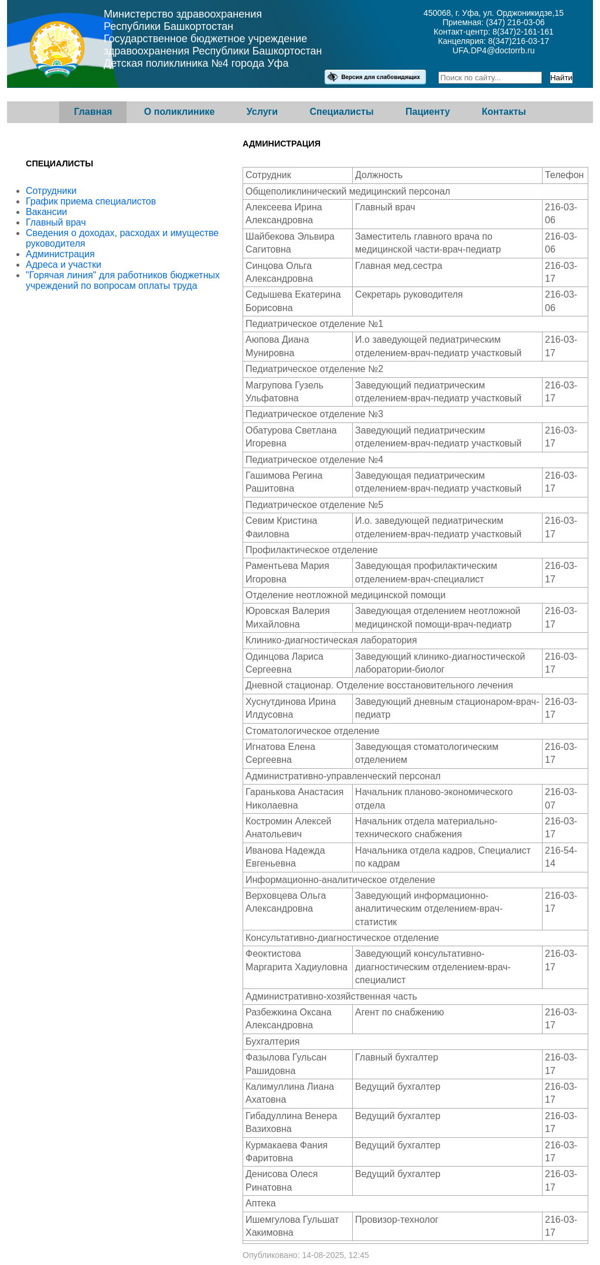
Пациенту (427, 112)
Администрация (60, 254)
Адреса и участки (63, 265)
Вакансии (46, 212)
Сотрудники (51, 191)
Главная (93, 112)
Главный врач (56, 222)
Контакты (504, 112)
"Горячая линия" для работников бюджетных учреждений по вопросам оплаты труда (123, 280)
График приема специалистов (91, 201)
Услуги (262, 112)
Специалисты (341, 112)
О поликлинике (179, 112)
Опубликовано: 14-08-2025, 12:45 (306, 1255)
